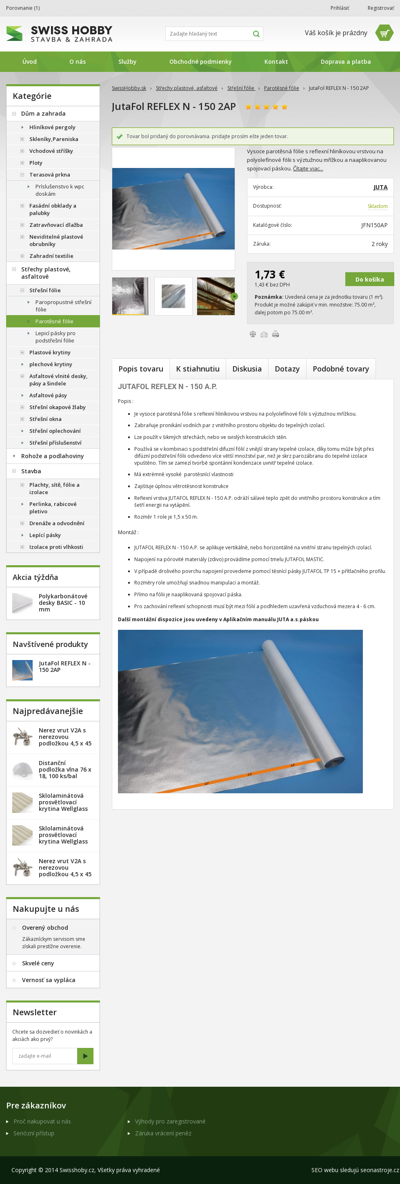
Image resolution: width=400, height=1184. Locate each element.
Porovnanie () (23, 7)
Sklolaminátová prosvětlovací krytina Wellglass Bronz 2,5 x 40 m (63, 805)
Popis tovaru (140, 369)
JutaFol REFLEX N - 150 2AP (65, 666)
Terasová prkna (49, 174)
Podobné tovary (341, 369)
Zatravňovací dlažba (56, 224)
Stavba (31, 471)
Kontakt (276, 61)
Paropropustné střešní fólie (63, 305)
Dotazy (287, 369)
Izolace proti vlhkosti (56, 547)
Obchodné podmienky (200, 61)
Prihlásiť (340, 7)
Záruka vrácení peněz (163, 1133)
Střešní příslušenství (55, 442)
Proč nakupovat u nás (42, 1121)
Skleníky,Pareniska (53, 139)
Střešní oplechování (55, 430)
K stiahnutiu (198, 369)
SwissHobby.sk (129, 88)
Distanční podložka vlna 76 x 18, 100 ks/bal (65, 769)
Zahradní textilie (51, 256)
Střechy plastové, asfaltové (187, 88)
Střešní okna (45, 419)
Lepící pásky (45, 535)
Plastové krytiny (50, 352)
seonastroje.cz (379, 1170)
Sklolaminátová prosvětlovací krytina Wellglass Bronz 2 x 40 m (63, 838)
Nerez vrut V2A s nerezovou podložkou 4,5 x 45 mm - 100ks (65, 870)
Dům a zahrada (43, 113)
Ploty (35, 162)
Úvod (29, 61)
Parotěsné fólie (281, 88)
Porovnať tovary (252, 334)
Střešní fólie (241, 88)
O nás (77, 61)
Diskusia (247, 369)
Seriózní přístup (33, 1133)
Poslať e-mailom (264, 334)
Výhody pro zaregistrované (170, 1121)
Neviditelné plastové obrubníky (56, 240)
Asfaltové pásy (48, 395)
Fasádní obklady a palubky (52, 209)
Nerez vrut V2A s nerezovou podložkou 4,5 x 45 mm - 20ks (65, 740)
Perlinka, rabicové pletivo (53, 507)
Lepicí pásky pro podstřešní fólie (56, 336)
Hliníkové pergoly (52, 127)
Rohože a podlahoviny (52, 456)
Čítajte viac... (308, 168)
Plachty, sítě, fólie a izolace (54, 488)
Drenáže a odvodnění (56, 523)
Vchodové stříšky (51, 150)
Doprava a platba (346, 61)
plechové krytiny (50, 364)
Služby (127, 61)
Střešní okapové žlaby (57, 407)
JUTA (380, 187)
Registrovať (381, 7)
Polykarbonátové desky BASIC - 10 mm (63, 602)
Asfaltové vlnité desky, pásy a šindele (58, 379)
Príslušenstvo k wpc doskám (60, 190)
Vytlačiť (275, 334)
